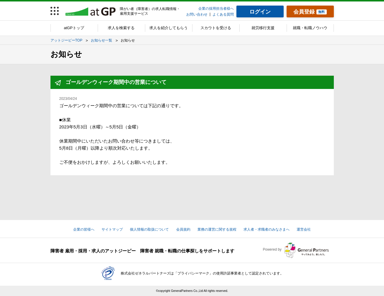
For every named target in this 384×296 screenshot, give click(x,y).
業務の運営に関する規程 (216, 229)
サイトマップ (112, 229)
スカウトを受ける (215, 28)
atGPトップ (74, 28)
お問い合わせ (196, 14)
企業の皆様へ (83, 229)
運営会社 (304, 229)
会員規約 (183, 229)
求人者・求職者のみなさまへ (267, 229)
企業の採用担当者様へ (216, 8)
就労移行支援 (262, 28)
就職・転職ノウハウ (310, 28)
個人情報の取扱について (149, 229)
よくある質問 (223, 14)
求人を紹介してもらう (168, 28)
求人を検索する (121, 28)
